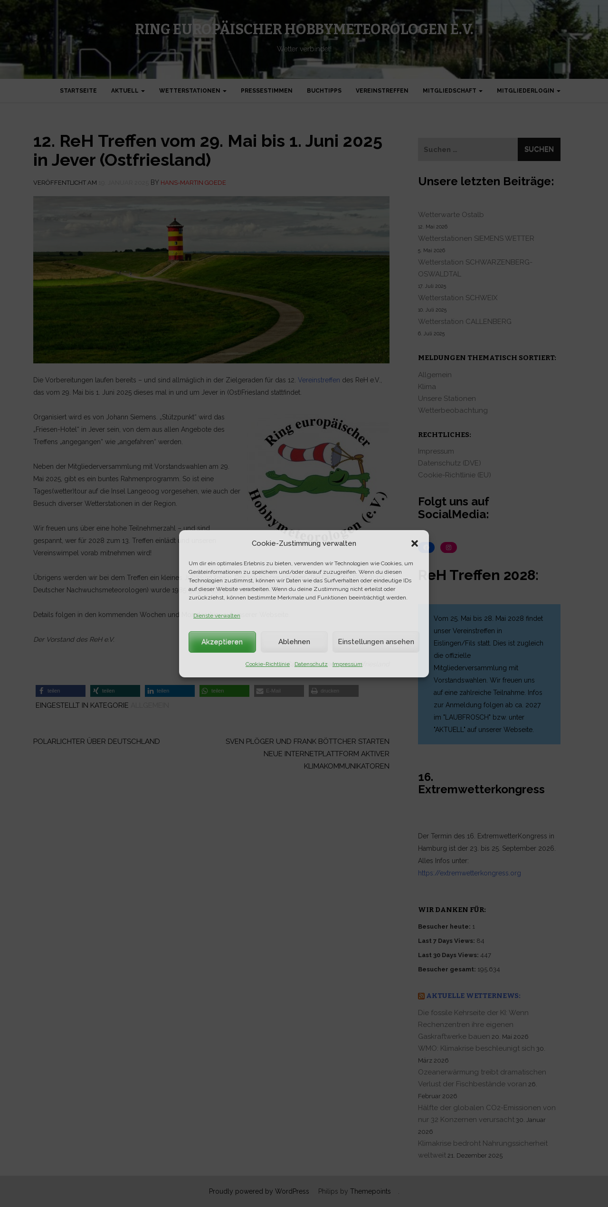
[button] (414, 543)
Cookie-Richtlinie (268, 664)
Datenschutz (311, 664)
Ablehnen (294, 641)
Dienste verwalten (216, 615)
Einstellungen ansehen (376, 641)
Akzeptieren (222, 641)
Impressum (347, 664)
